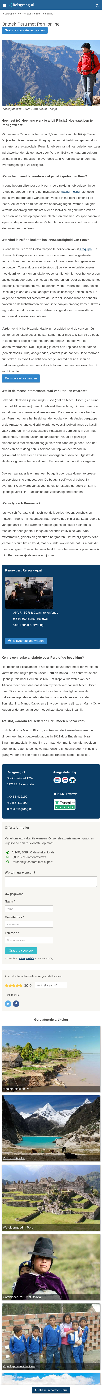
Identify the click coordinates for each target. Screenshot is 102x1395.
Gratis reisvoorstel (21, 950)
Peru (5, 125)
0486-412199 (18, 796)
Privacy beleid (26, 958)
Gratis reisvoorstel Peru (51, 1390)
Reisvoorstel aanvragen (21, 378)
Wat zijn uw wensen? (20, 872)
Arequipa (86, 249)
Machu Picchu (70, 191)
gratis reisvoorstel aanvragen (25, 30)
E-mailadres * (14, 917)
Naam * (10, 901)
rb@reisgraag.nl (20, 808)
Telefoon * (12, 933)
